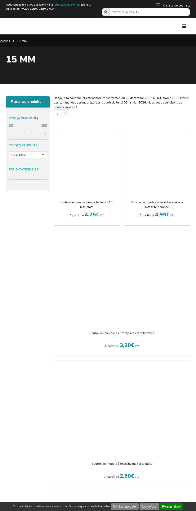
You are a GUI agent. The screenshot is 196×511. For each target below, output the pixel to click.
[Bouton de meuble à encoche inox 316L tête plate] (87, 162)
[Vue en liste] (65, 113)
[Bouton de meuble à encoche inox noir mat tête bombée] (157, 162)
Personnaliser (171, 506)
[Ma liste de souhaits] (172, 5)
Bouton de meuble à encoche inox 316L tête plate (87, 204)
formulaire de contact (67, 5)
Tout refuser (149, 506)
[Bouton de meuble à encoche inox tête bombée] (122, 277)
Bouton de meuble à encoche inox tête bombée (121, 333)
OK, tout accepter (125, 506)
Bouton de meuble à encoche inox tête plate (121, 464)
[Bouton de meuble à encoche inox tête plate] (122, 408)
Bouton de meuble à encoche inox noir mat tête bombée (157, 204)
